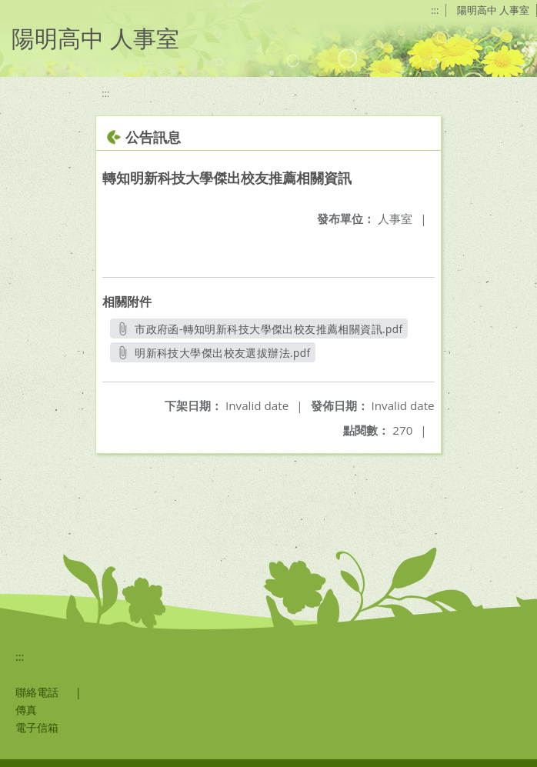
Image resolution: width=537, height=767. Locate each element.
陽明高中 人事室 (493, 10)
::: (435, 10)
